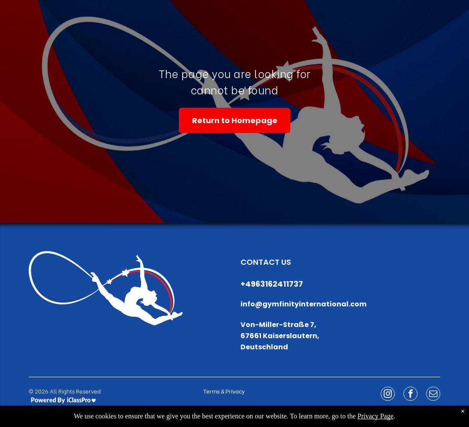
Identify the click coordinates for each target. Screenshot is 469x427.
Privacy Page (376, 416)
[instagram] (388, 395)
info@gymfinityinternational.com (304, 304)
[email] (433, 395)
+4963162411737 (272, 284)
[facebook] (410, 395)
